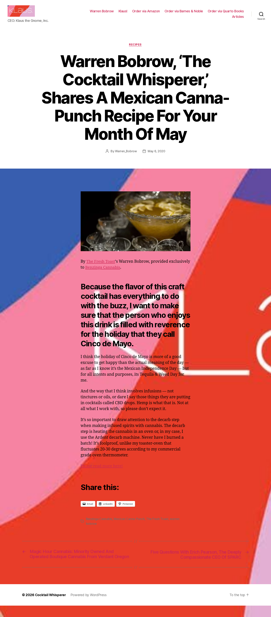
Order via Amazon (187, 14)
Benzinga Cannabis (125, 273)
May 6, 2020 (157, 157)
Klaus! (163, 14)
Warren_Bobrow (126, 157)
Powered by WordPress (89, 606)
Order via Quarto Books (209, 19)
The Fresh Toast (101, 267)
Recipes (135, 50)
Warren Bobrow (143, 14)
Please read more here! (102, 471)
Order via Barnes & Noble (224, 14)
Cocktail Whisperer (51, 606)
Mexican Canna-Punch (129, 525)
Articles (238, 19)
